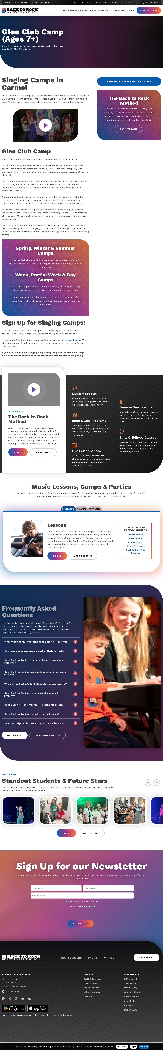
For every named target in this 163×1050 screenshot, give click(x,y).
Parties (94, 10)
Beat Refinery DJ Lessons (135, 555)
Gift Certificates (132, 1000)
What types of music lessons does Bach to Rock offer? (40, 646)
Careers (88, 1004)
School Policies (91, 995)
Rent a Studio (131, 1004)
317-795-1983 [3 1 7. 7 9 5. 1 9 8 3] (150, 3)
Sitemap (68, 1023)
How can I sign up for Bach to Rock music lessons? (40, 727)
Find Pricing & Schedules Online (129, 81)
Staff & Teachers (92, 986)
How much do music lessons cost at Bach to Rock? (40, 655)
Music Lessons (69, 10)
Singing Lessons (135, 550)
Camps (83, 10)
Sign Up (18, 452)
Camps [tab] (81, 511)
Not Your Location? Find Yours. (15, 994)
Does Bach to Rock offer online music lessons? (40, 718)
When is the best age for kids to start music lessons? (40, 688)
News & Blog (131, 995)
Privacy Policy (56, 1023)
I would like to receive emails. (82, 909)
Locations (129, 1013)
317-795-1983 (12, 999)
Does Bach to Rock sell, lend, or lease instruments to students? (40, 665)
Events (104, 10)
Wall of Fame (127, 10)
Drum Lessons (135, 546)
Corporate (132, 982)
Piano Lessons (135, 538)
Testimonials (130, 991)
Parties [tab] (108, 511)
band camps (75, 340)
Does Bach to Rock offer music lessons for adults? (40, 709)
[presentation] (81, 922)
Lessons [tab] (54, 511)
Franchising (100, 3)
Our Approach (128, 129)
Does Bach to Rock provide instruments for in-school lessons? (40, 677)
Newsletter (116, 3)
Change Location (40, 3)
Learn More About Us (47, 739)
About (114, 10)
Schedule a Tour (92, 1000)
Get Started (14, 739)
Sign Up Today (148, 10)
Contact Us (131, 3)
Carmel (89, 982)
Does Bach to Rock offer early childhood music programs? (40, 698)
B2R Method (130, 986)
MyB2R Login (85, 3)
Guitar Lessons (136, 542)
